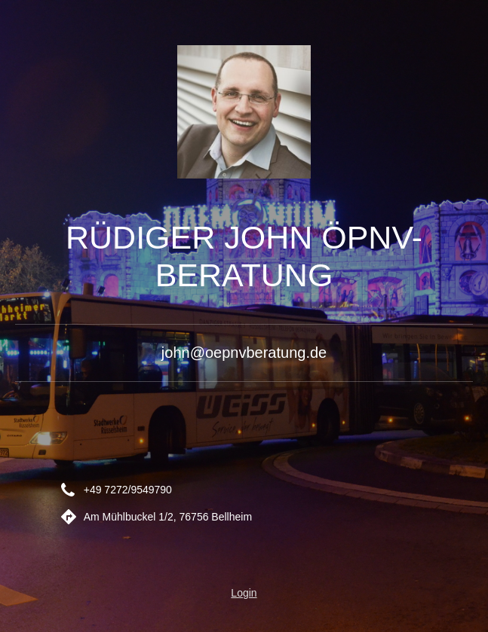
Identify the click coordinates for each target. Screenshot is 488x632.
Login (243, 593)
